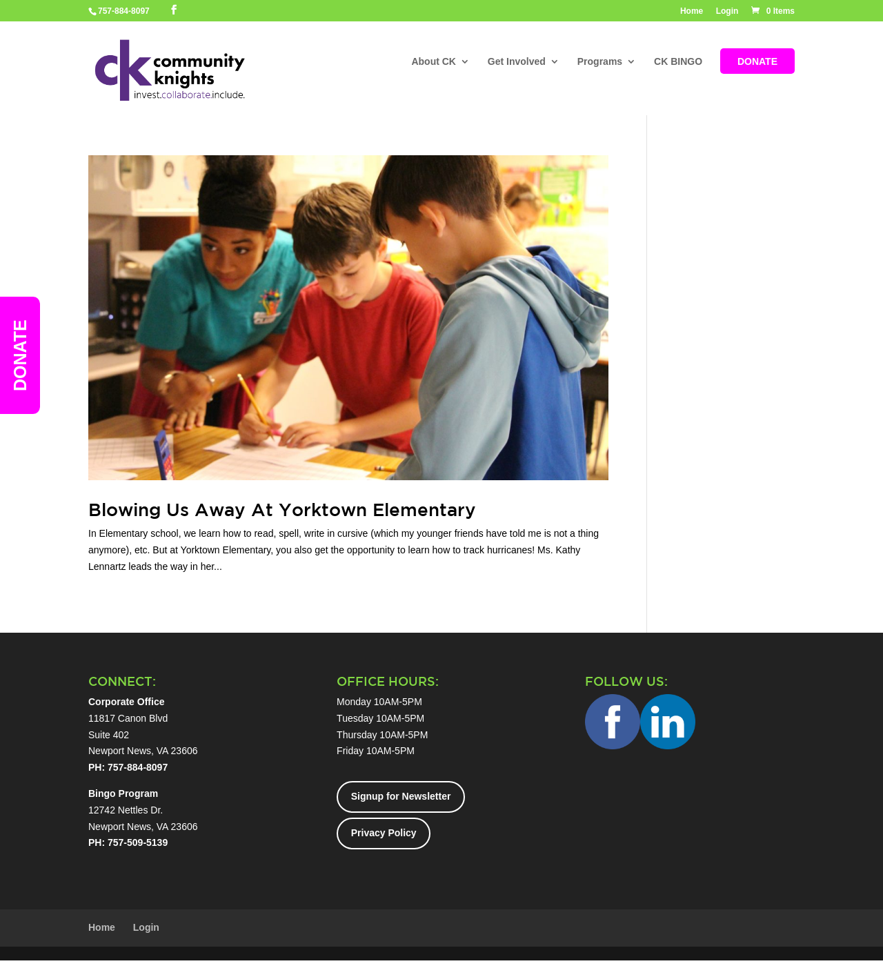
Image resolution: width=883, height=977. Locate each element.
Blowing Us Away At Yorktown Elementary (282, 510)
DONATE (757, 62)
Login (727, 11)
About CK (433, 62)
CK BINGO (678, 62)
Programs (599, 62)
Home (691, 11)
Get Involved (517, 62)
